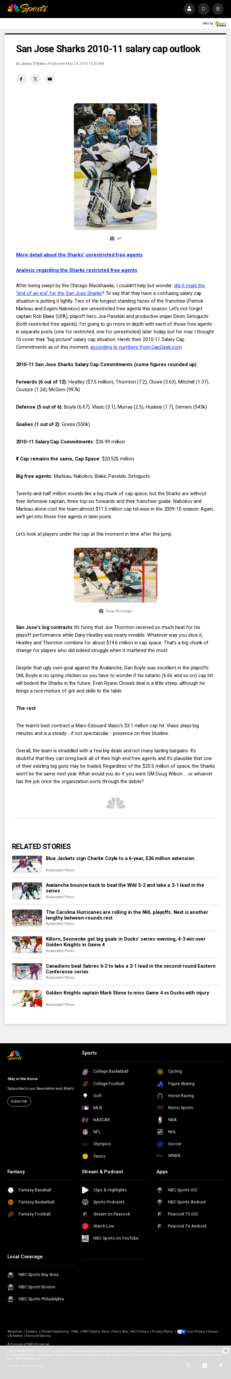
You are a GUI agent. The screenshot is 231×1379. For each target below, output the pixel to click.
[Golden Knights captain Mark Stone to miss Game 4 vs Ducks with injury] (27, 998)
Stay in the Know (22, 1078)
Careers (31, 1331)
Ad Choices (140, 1331)
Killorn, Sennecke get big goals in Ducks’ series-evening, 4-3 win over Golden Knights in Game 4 (126, 942)
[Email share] (49, 79)
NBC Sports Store (95, 1331)
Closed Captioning (55, 1331)
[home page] (27, 8)
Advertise (14, 1331)
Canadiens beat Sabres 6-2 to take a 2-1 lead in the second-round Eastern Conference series (131, 969)
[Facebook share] (21, 79)
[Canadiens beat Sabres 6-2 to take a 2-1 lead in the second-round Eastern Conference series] (27, 971)
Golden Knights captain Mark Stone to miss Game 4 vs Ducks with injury (127, 993)
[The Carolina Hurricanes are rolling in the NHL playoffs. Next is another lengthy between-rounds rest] (27, 918)
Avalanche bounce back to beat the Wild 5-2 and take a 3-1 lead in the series (125, 888)
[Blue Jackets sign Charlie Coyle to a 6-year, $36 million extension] (27, 864)
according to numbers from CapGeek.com (136, 347)
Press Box (120, 1331)
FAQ (75, 1331)
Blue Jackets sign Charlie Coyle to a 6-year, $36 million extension (120, 858)
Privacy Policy (162, 1331)
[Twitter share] (35, 79)
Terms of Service (38, 1336)
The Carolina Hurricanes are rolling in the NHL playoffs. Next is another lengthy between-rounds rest (127, 915)
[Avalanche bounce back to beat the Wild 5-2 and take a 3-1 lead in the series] (27, 890)
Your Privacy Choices (202, 1331)
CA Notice (14, 1336)
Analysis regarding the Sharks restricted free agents (76, 270)
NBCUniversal (38, 1344)
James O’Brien (33, 64)
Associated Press (60, 870)
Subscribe (19, 1101)
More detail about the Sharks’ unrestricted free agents (79, 255)
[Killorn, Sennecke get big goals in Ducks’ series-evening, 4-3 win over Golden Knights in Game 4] (27, 944)
